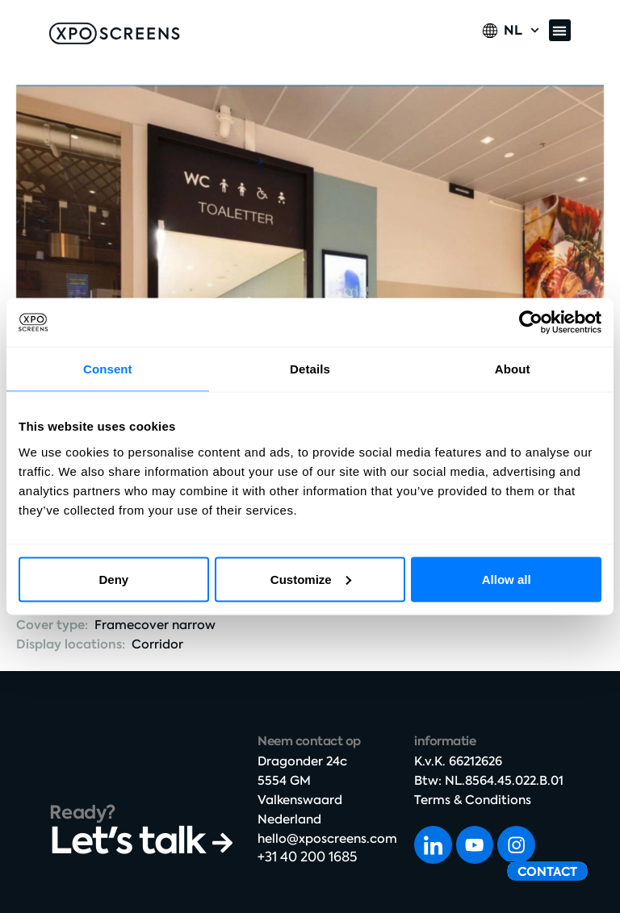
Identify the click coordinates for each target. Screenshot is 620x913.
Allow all (506, 579)
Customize (310, 579)
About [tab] (512, 369)
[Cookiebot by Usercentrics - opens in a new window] (530, 323)
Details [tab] (310, 369)
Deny (113, 579)
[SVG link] (114, 33)
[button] (560, 30)
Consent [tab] (107, 369)
